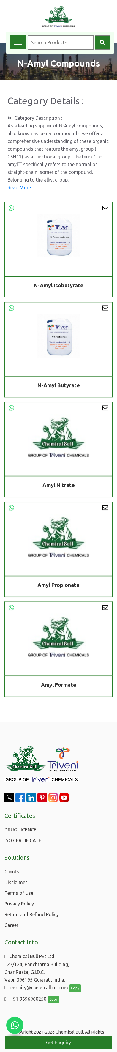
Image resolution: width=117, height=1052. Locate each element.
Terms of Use (18, 893)
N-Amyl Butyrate (58, 386)
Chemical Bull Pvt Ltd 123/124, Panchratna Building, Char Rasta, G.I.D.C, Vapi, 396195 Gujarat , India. (36, 968)
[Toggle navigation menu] (18, 42)
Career (11, 925)
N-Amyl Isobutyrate (58, 285)
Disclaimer (15, 882)
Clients (11, 871)
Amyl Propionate (58, 586)
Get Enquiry (58, 1042)
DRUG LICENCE (20, 829)
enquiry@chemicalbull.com (36, 987)
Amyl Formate (58, 686)
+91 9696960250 (25, 998)
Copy (75, 988)
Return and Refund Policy (31, 914)
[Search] (102, 42)
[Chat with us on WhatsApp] (15, 1025)
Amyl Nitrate (58, 486)
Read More (19, 187)
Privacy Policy (19, 903)
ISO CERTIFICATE (23, 840)
